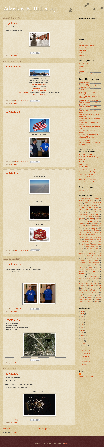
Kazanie (81, 228)
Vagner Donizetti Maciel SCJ (87, 177)
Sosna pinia (84, 281)
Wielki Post (92, 295)
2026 (82, 311)
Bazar (86, 204)
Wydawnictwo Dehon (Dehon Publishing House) (87, 92)
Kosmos (81, 232)
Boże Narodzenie (86, 207)
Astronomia (86, 202)
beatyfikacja (91, 204)
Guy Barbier (83, 225)
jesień (86, 227)
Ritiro (97, 267)
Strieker (81, 285)
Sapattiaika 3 (13, 263)
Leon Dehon (97, 237)
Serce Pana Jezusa (83, 280)
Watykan (81, 294)
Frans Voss (81, 221)
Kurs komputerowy (83, 237)
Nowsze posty (8, 429)
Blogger (66, 443)
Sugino (86, 285)
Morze (99, 244)
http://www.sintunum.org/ (39, 94)
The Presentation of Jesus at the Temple (88, 290)
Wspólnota (90, 297)
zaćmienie (96, 299)
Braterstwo (96, 207)
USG (92, 292)
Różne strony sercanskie (86, 73)
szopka (99, 285)
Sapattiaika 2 (13, 319)
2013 (82, 330)
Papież (97, 251)
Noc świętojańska (95, 246)
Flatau (97, 218)
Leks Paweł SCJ (83, 167)
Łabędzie (92, 239)
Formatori (81, 219)
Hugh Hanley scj (91, 225)
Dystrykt (81, 216)
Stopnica (97, 283)
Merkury (89, 243)
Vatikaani (81, 43)
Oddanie (96, 248)
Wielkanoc (96, 294)
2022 (82, 322)
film (86, 218)
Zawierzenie (90, 301)
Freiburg (89, 221)
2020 (82, 324)
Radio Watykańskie (83, 265)
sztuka (87, 287)
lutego (84, 343)
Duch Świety (94, 214)
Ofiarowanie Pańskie (94, 250)
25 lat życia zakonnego (84, 198)
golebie (97, 221)
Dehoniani (88, 211)
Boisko (99, 205)
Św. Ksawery (84, 288)
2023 (82, 319)
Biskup (84, 205)
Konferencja (87, 230)
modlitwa (93, 244)
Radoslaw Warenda (94, 265)
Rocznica (81, 269)
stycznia (85, 346)
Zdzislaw (83, 374)
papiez (91, 251)
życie (89, 303)
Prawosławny (82, 262)
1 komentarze (24, 309)
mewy (94, 243)
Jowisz (91, 227)
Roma (92, 271)
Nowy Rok (89, 248)
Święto (97, 288)
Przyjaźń (89, 264)
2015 (82, 327)
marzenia (99, 239)
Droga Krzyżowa (83, 214)
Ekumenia (81, 218)
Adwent (81, 200)
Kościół (89, 232)
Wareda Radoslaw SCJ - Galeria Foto (89, 181)
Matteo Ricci (93, 241)
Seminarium (94, 276)
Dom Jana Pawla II (84, 140)
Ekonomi (97, 216)
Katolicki (97, 227)
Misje (82, 244)
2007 (82, 341)
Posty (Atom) (13, 432)
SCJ (81, 276)
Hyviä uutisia (82, 50)
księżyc (97, 235)
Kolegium (94, 229)
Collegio (86, 209)
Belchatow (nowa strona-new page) (89, 100)
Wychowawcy (88, 299)
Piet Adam (92, 253)
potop (90, 260)
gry (100, 223)
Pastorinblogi (82, 53)
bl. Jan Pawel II (92, 205)
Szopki (82, 287)
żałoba (85, 303)
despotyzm (96, 211)
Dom (87, 212)
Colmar (94, 209)
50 (92, 198)
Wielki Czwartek (83, 295)
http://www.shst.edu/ (24, 92)
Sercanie (81, 278)
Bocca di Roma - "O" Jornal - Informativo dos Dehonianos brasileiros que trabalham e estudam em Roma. (89, 157)
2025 (82, 314)
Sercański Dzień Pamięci (93, 278)
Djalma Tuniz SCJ (84, 162)
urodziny (87, 292)
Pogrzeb (98, 257)
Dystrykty (81, 71)
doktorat (81, 212)
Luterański (86, 239)
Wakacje (97, 292)
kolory (80, 230)
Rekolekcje (82, 267)
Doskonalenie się (95, 212)
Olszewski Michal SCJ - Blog (87, 169)
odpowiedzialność (83, 250)
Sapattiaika (13, 55)
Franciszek (96, 219)
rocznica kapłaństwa (91, 269)
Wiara (86, 294)
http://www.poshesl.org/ (39, 88)
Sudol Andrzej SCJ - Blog (86, 174)
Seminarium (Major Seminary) (87, 85)
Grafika (87, 223)
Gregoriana (94, 223)
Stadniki (81, 283)
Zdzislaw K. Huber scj (29, 8)
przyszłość (96, 264)
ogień (80, 251)
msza (82, 246)
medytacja (83, 243)
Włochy (99, 295)
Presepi (89, 262)
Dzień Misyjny (89, 216)
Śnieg (99, 287)
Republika (90, 267)
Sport (90, 281)
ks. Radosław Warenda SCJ (87, 235)
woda (83, 297)
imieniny (99, 225)
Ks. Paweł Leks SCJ (84, 55)
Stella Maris (89, 283)
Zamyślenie (81, 301)
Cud (82, 211)
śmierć (93, 287)
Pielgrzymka (82, 253)
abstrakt (97, 198)
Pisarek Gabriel (90, 255)
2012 (82, 332)
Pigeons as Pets (83, 190)
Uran (82, 292)
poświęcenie (82, 260)
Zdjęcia (97, 301)
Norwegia (81, 248)
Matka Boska (84, 241)
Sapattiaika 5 (13, 111)
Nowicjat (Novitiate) (84, 87)
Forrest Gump (89, 219)
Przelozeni (96, 262)
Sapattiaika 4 (13, 172)
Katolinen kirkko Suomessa (86, 45)
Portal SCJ (96, 258)
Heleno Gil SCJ (83, 164)
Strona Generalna (84, 64)
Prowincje (82, 66)
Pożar (96, 260)
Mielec (99, 243)
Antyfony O (91, 200)
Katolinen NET (83, 48)
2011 (82, 335)
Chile (80, 209)
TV (100, 290)
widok (90, 294)
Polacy (82, 258)
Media (99, 241)
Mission (87, 244)
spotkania (96, 281)
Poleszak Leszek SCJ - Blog (87, 172)
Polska (88, 258)
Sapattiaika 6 (13, 66)
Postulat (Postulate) (84, 90)
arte (80, 202)
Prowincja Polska (84, 82)
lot (81, 239)
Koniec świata (95, 230)
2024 (82, 316)
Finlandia (91, 218)
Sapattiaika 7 (13, 23)
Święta (91, 289)
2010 (82, 338)
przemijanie (81, 264)
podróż (92, 257)
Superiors (92, 285)
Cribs (99, 209)
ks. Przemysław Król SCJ (95, 234)
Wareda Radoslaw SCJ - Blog (87, 179)
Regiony (81, 69)
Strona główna (44, 429)
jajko (82, 227)
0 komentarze (24, 53)
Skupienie (92, 280)
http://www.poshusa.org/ (39, 90)
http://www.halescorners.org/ (39, 84)
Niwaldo (87, 246)
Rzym (81, 274)
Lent (91, 237)
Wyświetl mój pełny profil (86, 376)
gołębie (81, 223)
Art (98, 200)
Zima (80, 303)
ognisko (86, 251)
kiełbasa (87, 228)
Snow (99, 280)
